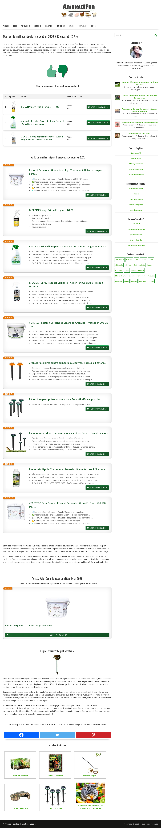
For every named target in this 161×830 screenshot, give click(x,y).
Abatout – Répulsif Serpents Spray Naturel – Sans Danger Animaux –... (42, 122)
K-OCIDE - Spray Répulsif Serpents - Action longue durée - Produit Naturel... (42, 137)
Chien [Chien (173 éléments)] (151, 259)
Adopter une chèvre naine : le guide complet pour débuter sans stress (140, 82)
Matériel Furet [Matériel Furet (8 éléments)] (120, 275)
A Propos (7, 823)
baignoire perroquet (136, 209)
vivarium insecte (136, 157)
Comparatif (82, 25)
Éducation (49, 25)
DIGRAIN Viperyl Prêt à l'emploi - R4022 (40, 106)
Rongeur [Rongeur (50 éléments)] (142, 280)
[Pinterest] (93, 734)
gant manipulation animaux (136, 228)
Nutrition (61, 25)
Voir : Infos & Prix (99, 106)
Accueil (6, 25)
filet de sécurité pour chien (136, 244)
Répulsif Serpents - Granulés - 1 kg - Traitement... (30, 624)
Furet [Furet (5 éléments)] (149, 264)
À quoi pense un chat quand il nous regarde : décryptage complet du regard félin (139, 109)
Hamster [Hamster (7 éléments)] (118, 269)
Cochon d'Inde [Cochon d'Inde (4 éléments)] (139, 264)
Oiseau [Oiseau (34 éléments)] (131, 275)
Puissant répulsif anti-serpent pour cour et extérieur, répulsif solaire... (68, 432)
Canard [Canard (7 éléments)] (129, 259)
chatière (136, 193)
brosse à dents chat (136, 239)
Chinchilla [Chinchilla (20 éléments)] (119, 264)
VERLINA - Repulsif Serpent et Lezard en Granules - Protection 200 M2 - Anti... (68, 323)
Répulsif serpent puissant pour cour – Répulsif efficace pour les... (65, 398)
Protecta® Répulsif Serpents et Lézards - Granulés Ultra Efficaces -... (67, 468)
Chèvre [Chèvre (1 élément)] (128, 264)
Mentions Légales (29, 823)
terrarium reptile (136, 152)
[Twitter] (57, 734)
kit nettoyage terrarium (136, 163)
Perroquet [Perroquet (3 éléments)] (141, 275)
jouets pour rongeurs (136, 198)
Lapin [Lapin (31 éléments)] (127, 269)
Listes (93, 25)
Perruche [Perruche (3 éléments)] (151, 275)
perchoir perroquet (136, 234)
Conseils (37, 25)
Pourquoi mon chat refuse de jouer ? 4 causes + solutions (140, 121)
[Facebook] (21, 734)
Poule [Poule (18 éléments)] (126, 280)
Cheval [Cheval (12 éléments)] (143, 259)
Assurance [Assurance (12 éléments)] (119, 259)
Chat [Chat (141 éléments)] (136, 259)
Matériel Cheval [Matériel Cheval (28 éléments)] (137, 269)
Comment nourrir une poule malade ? (139, 133)
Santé (71, 25)
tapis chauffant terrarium (136, 174)
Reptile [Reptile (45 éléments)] (134, 280)
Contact (16, 823)
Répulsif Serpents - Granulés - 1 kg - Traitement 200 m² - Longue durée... (65, 171)
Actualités (25, 25)
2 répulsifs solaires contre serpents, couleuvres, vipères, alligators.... (67, 362)
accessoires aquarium (136, 204)
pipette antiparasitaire (136, 187)
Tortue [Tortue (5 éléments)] (151, 280)
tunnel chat (136, 223)
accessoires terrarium (136, 168)
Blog (15, 25)
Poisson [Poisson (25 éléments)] (118, 280)
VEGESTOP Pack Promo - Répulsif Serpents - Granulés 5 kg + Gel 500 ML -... (67, 504)
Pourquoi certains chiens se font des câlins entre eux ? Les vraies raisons (140, 96)
